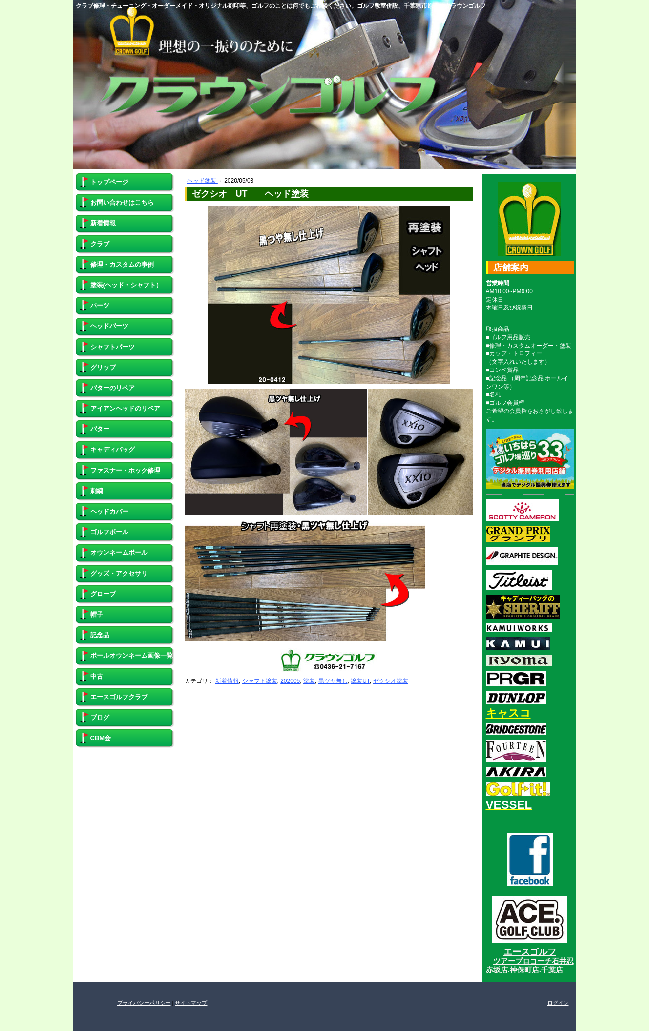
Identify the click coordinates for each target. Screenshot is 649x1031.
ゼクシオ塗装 (390, 681)
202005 (290, 681)
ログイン (558, 1003)
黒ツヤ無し (333, 681)
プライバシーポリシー (144, 1003)
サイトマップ (191, 1003)
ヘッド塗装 (202, 180)
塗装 (309, 681)
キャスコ (508, 713)
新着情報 (227, 681)
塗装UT (360, 681)
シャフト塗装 (259, 681)
